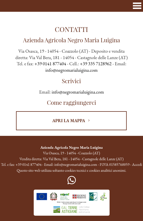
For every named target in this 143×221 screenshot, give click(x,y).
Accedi (137, 164)
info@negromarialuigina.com (72, 70)
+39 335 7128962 (96, 64)
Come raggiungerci (71, 102)
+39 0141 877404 (50, 64)
